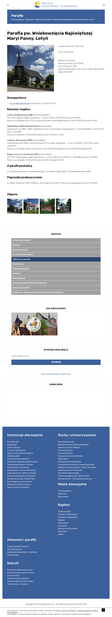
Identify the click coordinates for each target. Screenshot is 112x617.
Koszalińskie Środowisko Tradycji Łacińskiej (76, 464)
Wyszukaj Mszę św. (15, 549)
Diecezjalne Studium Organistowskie (22, 462)
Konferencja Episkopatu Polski (20, 570)
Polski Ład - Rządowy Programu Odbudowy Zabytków (38, 292)
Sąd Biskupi (12, 445)
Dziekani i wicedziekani (67, 514)
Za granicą (62, 526)
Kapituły (61, 520)
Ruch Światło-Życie (66, 442)
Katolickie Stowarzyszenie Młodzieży (73, 445)
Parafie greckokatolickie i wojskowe (30, 283)
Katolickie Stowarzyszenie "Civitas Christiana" (77, 467)
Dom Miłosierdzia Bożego (68, 473)
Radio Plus (62, 494)
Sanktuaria (18, 264)
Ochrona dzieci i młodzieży (18, 487)
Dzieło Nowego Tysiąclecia (18, 578)
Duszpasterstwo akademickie (70, 456)
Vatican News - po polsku (17, 584)
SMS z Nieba (63, 459)
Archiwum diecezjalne (16, 450)
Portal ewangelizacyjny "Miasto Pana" (74, 476)
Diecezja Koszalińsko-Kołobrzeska (56, 374)
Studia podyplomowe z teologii (20, 464)
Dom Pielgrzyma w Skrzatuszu (19, 482)
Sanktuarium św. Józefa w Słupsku (21, 473)
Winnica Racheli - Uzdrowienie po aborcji (75, 479)
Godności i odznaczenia (68, 517)
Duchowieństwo (20, 250)
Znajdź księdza (64, 511)
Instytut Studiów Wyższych (18, 459)
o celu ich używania (68, 611)
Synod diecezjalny (21, 288)
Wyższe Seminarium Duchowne (20, 453)
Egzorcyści (62, 531)
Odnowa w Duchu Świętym (69, 447)
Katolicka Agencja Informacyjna (20, 581)
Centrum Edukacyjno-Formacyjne (21, 476)
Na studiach (63, 523)
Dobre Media (63, 497)
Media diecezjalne (21, 269)
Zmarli (60, 534)
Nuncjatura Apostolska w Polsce (20, 573)
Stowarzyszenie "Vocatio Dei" (70, 470)
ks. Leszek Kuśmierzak (19, 103)
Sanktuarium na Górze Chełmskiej (21, 470)
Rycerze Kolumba (65, 453)
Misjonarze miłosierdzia (68, 529)
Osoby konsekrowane (23, 254)
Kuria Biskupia (13, 442)
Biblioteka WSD (13, 456)
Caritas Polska (13, 575)
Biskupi (16, 245)
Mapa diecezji (19, 278)
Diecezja (29, 19)
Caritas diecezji (13, 447)
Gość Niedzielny (64, 491)
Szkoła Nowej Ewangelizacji (69, 462)
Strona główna (17, 19)
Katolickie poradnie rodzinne (19, 484)
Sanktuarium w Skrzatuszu (18, 467)
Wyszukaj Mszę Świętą (56, 350)
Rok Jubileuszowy (56, 308)
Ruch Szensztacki (65, 450)
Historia (17, 273)
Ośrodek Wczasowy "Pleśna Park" (21, 479)
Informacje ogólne (21, 240)
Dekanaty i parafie (43, 19)
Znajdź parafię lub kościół (17, 546)
